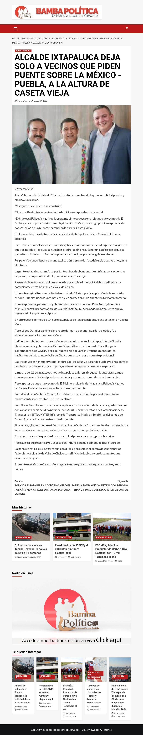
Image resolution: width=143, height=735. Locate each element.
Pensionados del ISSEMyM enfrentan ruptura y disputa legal (71, 549)
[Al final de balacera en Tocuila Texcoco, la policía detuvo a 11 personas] (31, 527)
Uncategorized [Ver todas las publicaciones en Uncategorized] (94, 678)
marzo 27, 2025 (40, 101)
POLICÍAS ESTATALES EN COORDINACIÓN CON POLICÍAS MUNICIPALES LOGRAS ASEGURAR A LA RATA (43, 487)
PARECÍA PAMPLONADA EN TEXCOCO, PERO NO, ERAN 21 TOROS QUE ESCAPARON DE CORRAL (100, 485)
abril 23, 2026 (119, 716)
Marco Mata (22, 557)
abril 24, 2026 (35, 557)
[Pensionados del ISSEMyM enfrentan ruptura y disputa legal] (72, 527)
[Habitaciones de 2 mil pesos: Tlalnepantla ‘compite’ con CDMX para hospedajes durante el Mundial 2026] (120, 669)
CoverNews (88, 729)
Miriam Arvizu (23, 101)
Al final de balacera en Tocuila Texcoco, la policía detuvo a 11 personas (31, 549)
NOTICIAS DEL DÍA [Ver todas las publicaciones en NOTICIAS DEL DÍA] (23, 51)
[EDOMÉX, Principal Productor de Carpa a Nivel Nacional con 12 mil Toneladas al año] (112, 527)
